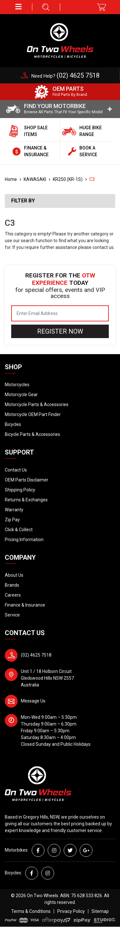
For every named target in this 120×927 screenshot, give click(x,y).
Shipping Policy (20, 489)
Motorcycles (17, 384)
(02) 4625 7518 (36, 655)
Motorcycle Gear (21, 394)
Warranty (14, 509)
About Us (14, 575)
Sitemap (100, 911)
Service (12, 614)
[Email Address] (60, 313)
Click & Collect (19, 529)
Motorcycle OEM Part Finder (33, 414)
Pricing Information (24, 539)
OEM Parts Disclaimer (26, 479)
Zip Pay (12, 519)
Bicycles (13, 424)
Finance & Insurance (25, 605)
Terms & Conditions (31, 911)
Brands (12, 585)
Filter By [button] (23, 201)
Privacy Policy (71, 911)
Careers (13, 595)
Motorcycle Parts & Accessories (36, 404)
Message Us (33, 700)
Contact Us (16, 469)
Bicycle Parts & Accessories (32, 434)
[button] (18, 7)
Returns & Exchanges (26, 499)
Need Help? (65, 76)
